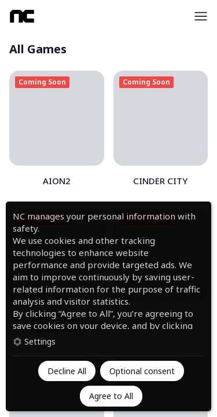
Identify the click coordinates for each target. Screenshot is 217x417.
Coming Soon (42, 82)
